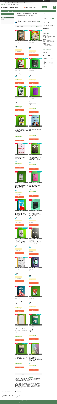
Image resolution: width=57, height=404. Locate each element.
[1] (39, 21)
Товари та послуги (20, 13)
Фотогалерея (3, 15)
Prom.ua (34, 400)
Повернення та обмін (30, 11)
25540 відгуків (46, 0)
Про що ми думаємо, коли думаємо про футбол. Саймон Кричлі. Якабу (20, 214)
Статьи (2, 19)
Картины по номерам (20, 397)
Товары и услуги (4, 17)
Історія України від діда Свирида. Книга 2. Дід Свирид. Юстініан (21, 44)
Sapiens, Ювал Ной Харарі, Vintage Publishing (20, 158)
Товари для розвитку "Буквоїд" (20, 396)
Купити (19, 54)
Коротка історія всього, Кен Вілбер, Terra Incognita (34, 186)
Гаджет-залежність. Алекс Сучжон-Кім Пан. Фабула (34, 300)
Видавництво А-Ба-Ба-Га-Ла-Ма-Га (7, 396)
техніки (16, 21)
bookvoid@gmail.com (47, 49)
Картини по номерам (6, 393)
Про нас (13, 11)
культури (36, 19)
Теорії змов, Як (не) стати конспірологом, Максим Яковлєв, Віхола (21, 242)
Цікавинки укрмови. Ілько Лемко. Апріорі (35, 130)
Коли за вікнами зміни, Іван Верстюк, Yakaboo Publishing (20, 271)
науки (33, 19)
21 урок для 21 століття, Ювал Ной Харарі (21, 101)
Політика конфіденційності (36, 402)
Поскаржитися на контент (26, 402)
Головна (3, 11)
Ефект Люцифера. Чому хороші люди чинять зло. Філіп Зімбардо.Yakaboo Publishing (35, 158)
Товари (8, 11)
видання (28, 18)
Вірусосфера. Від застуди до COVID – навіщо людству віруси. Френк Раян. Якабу (35, 214)
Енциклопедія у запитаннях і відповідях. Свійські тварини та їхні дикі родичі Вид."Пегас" (35, 44)
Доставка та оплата (20, 11)
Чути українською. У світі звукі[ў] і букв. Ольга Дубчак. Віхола (21, 358)
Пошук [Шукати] (44, 7)
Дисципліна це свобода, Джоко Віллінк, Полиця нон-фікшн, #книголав (35, 73)
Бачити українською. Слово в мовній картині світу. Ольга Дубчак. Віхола (34, 329)
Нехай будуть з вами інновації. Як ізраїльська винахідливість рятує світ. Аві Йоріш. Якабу (21, 186)
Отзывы (2, 22)
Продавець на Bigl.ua (28, 401)
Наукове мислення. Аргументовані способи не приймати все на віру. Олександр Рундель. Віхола (35, 359)
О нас (2, 21)
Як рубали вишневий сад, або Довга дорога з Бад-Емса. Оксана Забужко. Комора (21, 130)
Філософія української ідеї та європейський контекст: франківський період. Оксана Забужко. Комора (34, 102)
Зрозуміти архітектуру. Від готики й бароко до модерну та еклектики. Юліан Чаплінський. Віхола (21, 330)
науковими (31, 377)
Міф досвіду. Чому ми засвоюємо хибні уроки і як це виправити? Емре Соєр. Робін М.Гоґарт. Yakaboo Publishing (35, 272)
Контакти (37, 11)
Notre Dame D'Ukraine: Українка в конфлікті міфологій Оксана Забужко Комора (21, 73)
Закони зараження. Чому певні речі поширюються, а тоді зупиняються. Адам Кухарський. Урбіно (35, 243)
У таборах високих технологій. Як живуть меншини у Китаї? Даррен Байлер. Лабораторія (21, 301)
